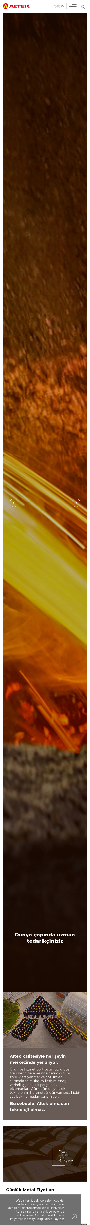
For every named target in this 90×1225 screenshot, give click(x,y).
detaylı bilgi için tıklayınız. (45, 1219)
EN (59, 6)
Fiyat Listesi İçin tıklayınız (62, 1161)
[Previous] (14, 503)
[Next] (76, 503)
